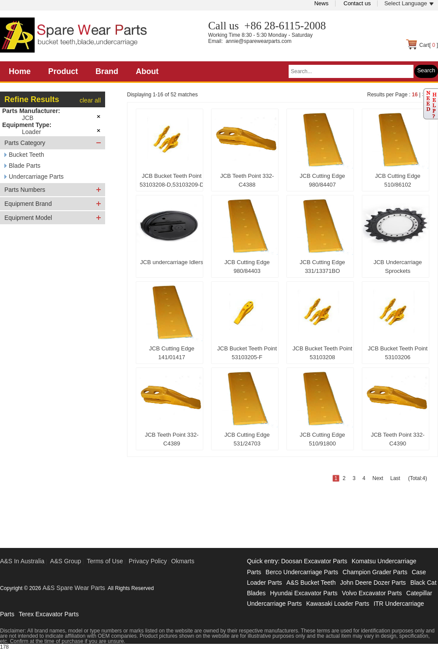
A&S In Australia (22, 561)
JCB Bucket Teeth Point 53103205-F (247, 352)
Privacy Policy (148, 561)
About (147, 71)
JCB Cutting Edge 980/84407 (322, 180)
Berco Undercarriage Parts (301, 572)
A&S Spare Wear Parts (73, 587)
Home (20, 71)
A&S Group (65, 561)
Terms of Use (105, 561)
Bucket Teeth (26, 154)
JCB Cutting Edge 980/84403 (246, 266)
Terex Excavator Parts (49, 614)
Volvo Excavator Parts (372, 593)
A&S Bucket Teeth (311, 582)
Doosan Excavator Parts (314, 561)
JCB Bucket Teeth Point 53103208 (322, 352)
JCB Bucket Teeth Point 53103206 (397, 352)
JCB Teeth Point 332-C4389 (172, 439)
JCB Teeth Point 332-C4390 (398, 439)
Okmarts (182, 561)
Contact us (357, 3)
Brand (106, 71)
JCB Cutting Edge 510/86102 (397, 180)
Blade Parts (24, 165)
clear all (90, 100)
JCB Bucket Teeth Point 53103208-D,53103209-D (172, 180)
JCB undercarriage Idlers (171, 262)
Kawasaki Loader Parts (337, 603)
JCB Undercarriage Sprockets (398, 266)
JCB (27, 117)
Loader (31, 131)
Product (63, 71)
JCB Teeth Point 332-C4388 (247, 180)
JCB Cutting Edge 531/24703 (246, 439)
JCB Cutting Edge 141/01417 (171, 352)
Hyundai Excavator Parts (303, 593)
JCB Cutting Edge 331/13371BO (322, 266)
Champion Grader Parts (375, 572)
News (321, 3)
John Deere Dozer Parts (373, 582)
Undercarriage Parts (36, 176)
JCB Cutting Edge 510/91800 (322, 439)
